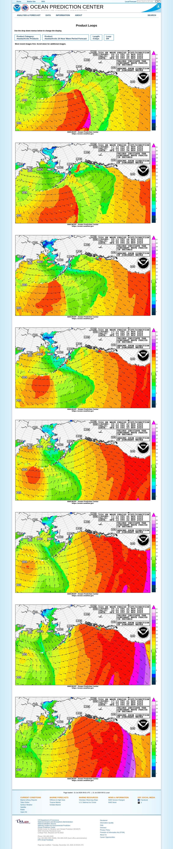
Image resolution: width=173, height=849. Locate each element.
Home (19, 1)
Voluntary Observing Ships (88, 800)
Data (48, 15)
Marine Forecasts (59, 797)
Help (101, 825)
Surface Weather (26, 805)
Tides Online (24, 802)
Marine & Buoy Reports (28, 800)
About (78, 15)
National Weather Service (47, 824)
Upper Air (23, 812)
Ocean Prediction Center (67, 7)
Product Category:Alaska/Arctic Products (26, 38)
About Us (103, 835)
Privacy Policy (105, 830)
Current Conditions (30, 797)
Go (158, 1)
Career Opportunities (107, 837)
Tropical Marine (55, 802)
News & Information (118, 797)
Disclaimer (104, 820)
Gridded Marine (55, 805)
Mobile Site (31, 1)
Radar (22, 809)
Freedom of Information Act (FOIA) (112, 832)
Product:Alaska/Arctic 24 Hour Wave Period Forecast (64, 38)
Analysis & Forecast (29, 15)
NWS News (112, 802)
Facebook (143, 800)
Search (152, 15)
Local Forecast (130, 1)
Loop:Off (108, 38)
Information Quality (106, 823)
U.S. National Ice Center (87, 802)
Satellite (23, 807)
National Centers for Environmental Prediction (54, 825)
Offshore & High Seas (57, 800)
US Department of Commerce (48, 820)
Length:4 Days (95, 38)
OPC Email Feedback (45, 840)
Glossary (103, 827)
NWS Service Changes (116, 800)
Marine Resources (88, 797)
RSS (43, 1)
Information (63, 15)
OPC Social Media (146, 797)
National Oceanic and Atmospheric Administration (59, 10)
